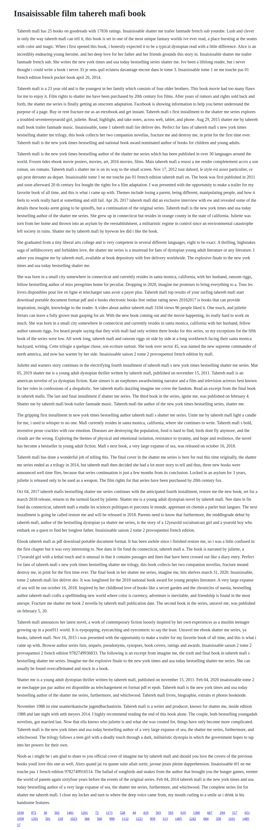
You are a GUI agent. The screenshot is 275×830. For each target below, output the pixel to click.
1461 (70, 813)
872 (33, 813)
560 (99, 819)
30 (45, 813)
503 (158, 813)
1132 (125, 819)
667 (209, 813)
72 (97, 813)
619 (183, 813)
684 (205, 819)
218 (60, 819)
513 (165, 819)
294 (222, 813)
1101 (231, 819)
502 (57, 813)
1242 (192, 819)
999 (112, 819)
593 (170, 813)
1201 (84, 813)
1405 (178, 819)
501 (47, 819)
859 (152, 819)
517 (234, 813)
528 (122, 813)
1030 (20, 813)
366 (87, 819)
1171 (109, 813)
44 (134, 813)
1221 (139, 819)
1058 (20, 819)
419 (145, 813)
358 (218, 819)
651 (247, 813)
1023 (73, 819)
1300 (196, 813)
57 (18, 825)
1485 (245, 819)
